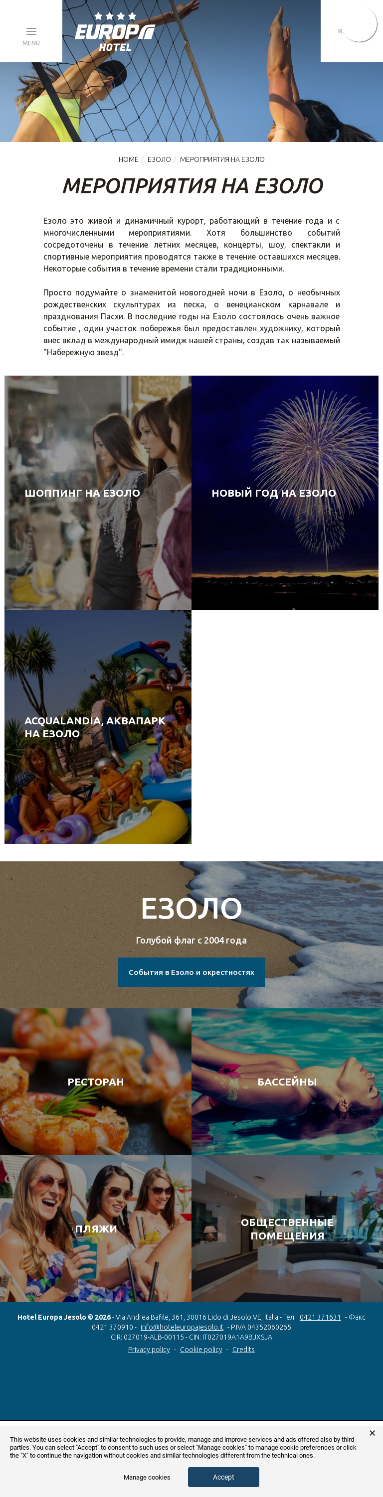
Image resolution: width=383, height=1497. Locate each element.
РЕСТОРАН (95, 1082)
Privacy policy (149, 1350)
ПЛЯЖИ (96, 1228)
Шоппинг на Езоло (82, 493)
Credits (243, 1350)
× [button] (372, 1433)
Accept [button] (223, 1477)
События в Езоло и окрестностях (191, 972)
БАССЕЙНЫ (287, 1082)
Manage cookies (147, 1477)
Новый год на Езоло (273, 493)
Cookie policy (201, 1350)
